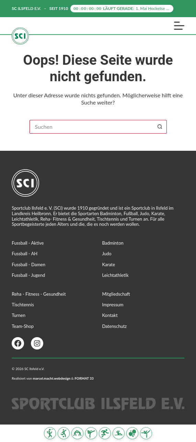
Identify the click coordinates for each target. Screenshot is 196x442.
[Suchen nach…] (91, 127)
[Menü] (179, 26)
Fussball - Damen (28, 264)
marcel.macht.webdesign (52, 378)
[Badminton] (50, 433)
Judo (107, 253)
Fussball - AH (24, 253)
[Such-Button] (160, 127)
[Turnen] (146, 433)
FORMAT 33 (84, 378)
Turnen (18, 315)
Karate (108, 264)
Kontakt (110, 315)
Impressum (113, 304)
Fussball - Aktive (28, 243)
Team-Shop (23, 326)
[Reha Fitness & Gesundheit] (119, 433)
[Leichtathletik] (105, 433)
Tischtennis (23, 304)
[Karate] (91, 433)
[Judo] (77, 433)
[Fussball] (64, 433)
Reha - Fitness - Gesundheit (39, 294)
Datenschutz (114, 326)
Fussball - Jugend (28, 275)
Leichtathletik (115, 275)
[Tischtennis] (132, 433)
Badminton (113, 243)
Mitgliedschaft (116, 294)
